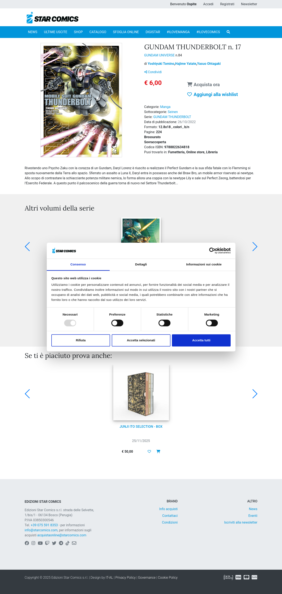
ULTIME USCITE (55, 32)
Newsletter (249, 4)
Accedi (208, 4)
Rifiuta (81, 340)
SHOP (78, 32)
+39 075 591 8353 (44, 525)
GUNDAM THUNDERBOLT (172, 117)
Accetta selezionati (141, 340)
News (253, 509)
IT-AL (109, 578)
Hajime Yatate (186, 64)
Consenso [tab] (78, 264)
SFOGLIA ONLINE (126, 32)
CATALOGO (98, 32)
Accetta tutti (201, 340)
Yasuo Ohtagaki (209, 64)
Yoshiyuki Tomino (161, 64)
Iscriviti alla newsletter (240, 522)
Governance (147, 578)
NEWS (32, 32)
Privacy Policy (125, 578)
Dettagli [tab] (141, 264)
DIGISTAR (153, 32)
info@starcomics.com (41, 530)
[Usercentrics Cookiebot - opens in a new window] (212, 250)
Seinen (173, 112)
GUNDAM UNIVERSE (159, 55)
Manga (165, 107)
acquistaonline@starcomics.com (61, 535)
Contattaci (170, 516)
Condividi (153, 72)
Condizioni (170, 522)
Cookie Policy (168, 578)
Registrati (227, 4)
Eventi (252, 516)
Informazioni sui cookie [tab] (204, 264)
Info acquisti (168, 509)
